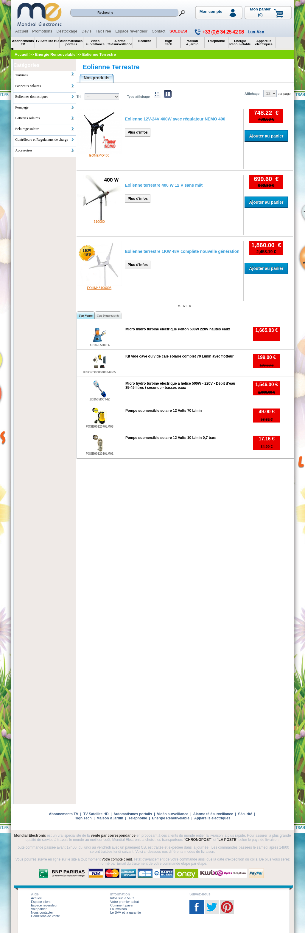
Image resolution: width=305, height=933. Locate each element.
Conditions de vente (45, 916)
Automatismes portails (132, 814)
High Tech (83, 818)
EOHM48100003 (99, 288)
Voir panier (39, 909)
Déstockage (66, 31)
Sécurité (245, 814)
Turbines (44, 74)
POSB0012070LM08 (99, 426)
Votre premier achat (124, 901)
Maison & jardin (110, 818)
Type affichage (138, 96)
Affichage (252, 93)
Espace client (40, 901)
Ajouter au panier (266, 136)
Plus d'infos (137, 132)
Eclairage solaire (44, 129)
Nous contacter (42, 912)
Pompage (44, 107)
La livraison (118, 909)
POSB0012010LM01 (99, 453)
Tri (78, 96)
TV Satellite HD (95, 814)
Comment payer (121, 905)
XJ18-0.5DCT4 (100, 345)
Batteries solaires (44, 118)
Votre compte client (117, 859)
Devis (86, 31)
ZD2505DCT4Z (100, 399)
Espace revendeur (131, 31)
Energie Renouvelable (170, 818)
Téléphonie (137, 818)
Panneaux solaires (44, 86)
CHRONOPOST (198, 840)
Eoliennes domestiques (44, 97)
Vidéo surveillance (172, 814)
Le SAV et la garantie (125, 912)
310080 (99, 221)
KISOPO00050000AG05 (99, 372)
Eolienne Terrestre (111, 67)
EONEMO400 (99, 155)
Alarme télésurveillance (213, 814)
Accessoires (44, 150)
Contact (158, 31)
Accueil (21, 31)
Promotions (42, 31)
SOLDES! (178, 31)
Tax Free (103, 31)
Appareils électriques (212, 818)
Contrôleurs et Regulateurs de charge (44, 139)
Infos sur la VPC (122, 898)
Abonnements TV (63, 814)
